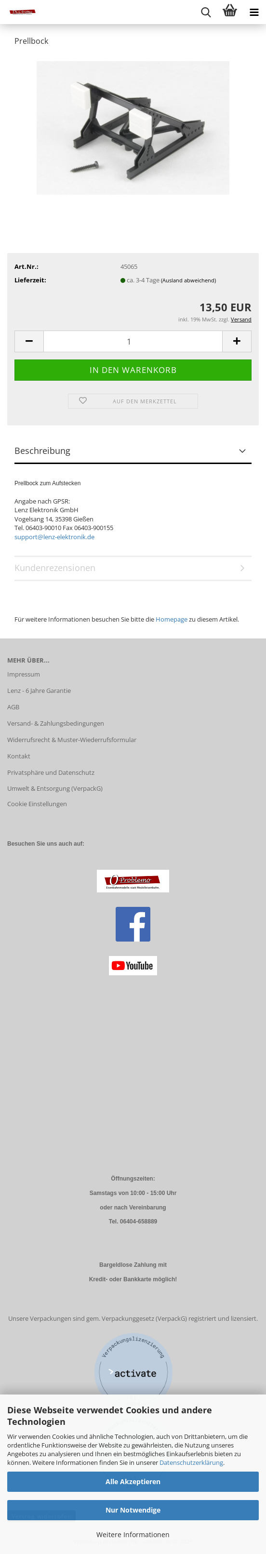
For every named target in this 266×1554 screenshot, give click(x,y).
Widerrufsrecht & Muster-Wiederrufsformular (71, 739)
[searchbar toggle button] (206, 12)
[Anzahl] (133, 341)
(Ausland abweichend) (188, 280)
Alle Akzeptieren (133, 1481)
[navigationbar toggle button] (254, 12)
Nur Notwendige (133, 1509)
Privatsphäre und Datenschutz (50, 772)
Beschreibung (42, 450)
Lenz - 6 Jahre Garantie (39, 690)
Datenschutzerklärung (191, 1462)
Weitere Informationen (133, 1534)
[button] (28, 341)
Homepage (171, 619)
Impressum (23, 674)
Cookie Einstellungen (37, 803)
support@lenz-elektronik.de (54, 536)
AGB (13, 707)
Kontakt (18, 756)
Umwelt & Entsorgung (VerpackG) (55, 788)
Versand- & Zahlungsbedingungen (55, 723)
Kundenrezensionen (54, 567)
